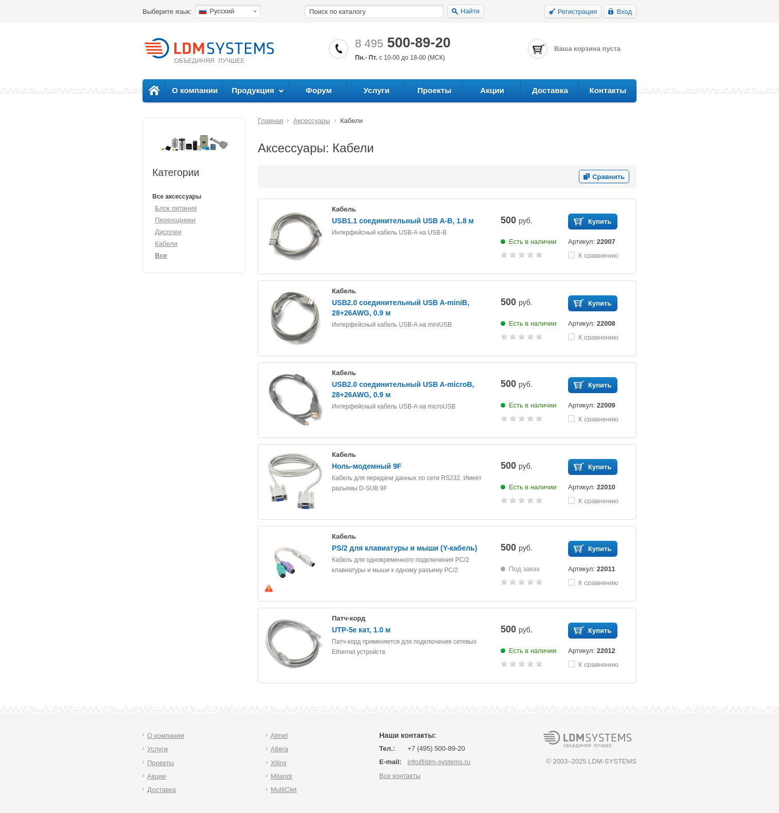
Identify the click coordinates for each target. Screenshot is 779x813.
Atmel (279, 735)
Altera (279, 749)
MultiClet (284, 789)
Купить (599, 221)
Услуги (377, 90)
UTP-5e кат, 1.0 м (361, 630)
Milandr (282, 776)
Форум (319, 90)
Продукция (253, 90)
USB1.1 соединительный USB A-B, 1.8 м (403, 221)
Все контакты (399, 776)
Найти (470, 11)
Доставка (550, 90)
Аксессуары (311, 121)
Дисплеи (168, 232)
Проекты (434, 90)
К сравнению (598, 255)
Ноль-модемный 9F (366, 466)
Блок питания (176, 208)
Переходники (175, 220)
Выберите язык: (167, 11)
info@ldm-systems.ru (439, 762)
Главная (270, 121)
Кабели (166, 244)
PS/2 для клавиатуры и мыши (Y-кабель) (404, 548)
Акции (492, 90)
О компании (195, 90)
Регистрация (577, 11)
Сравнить (608, 177)
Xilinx (279, 763)
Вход (624, 11)
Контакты (607, 90)
